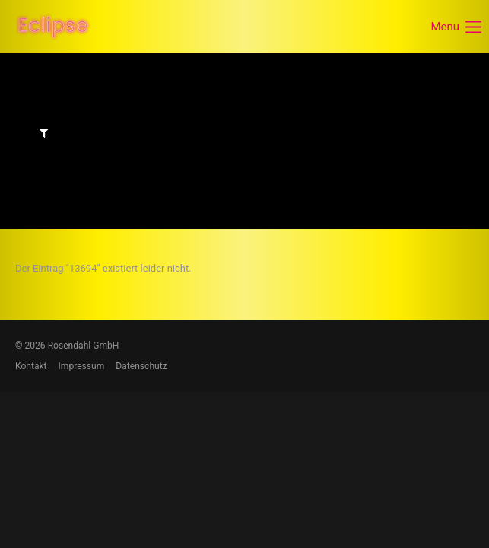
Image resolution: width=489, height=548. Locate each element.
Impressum (82, 366)
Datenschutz (141, 366)
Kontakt (31, 366)
